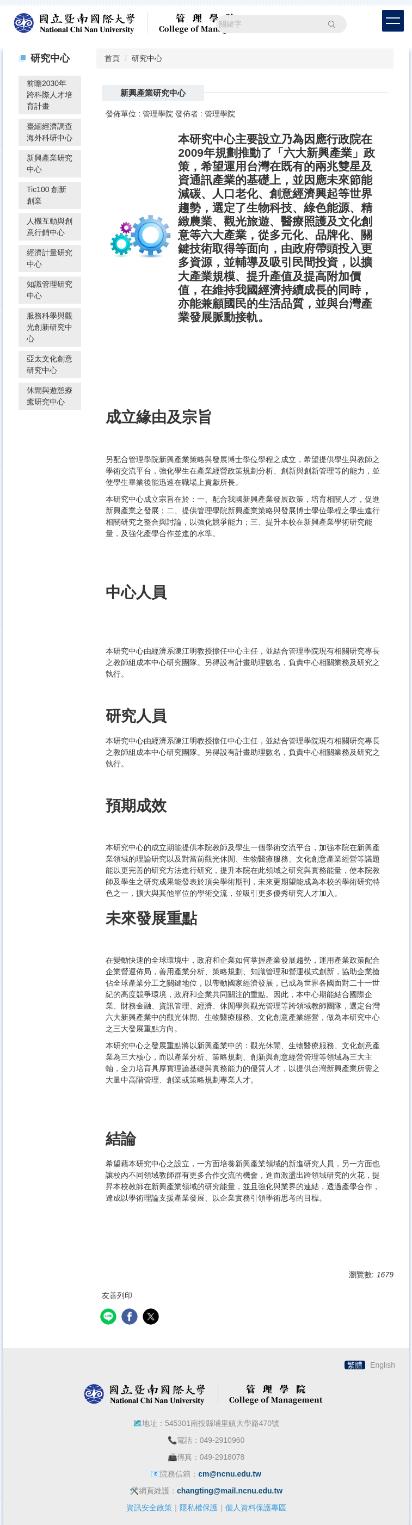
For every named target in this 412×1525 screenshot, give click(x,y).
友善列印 (117, 1295)
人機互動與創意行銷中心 (49, 227)
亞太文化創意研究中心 (49, 364)
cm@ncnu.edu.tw (229, 1473)
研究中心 (147, 58)
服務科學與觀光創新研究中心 (49, 327)
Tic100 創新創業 (46, 195)
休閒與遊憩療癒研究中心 (49, 396)
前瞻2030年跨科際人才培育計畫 (49, 94)
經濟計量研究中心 (49, 258)
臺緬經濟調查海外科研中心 (49, 132)
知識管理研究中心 (49, 290)
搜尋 (331, 24)
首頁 (112, 58)
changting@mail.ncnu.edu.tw (229, 1490)
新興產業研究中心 (49, 163)
